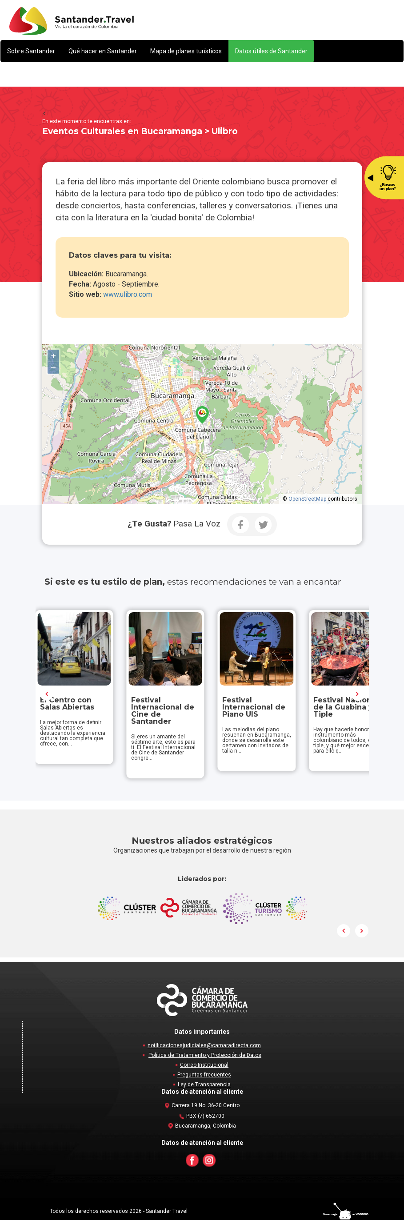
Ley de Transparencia (204, 1088)
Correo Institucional (204, 1069)
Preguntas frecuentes (204, 1079)
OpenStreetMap (307, 499)
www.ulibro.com (128, 294)
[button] (31, 51)
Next (357, 696)
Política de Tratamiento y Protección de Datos (204, 1059)
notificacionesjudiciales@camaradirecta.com (204, 1049)
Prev (47, 696)
